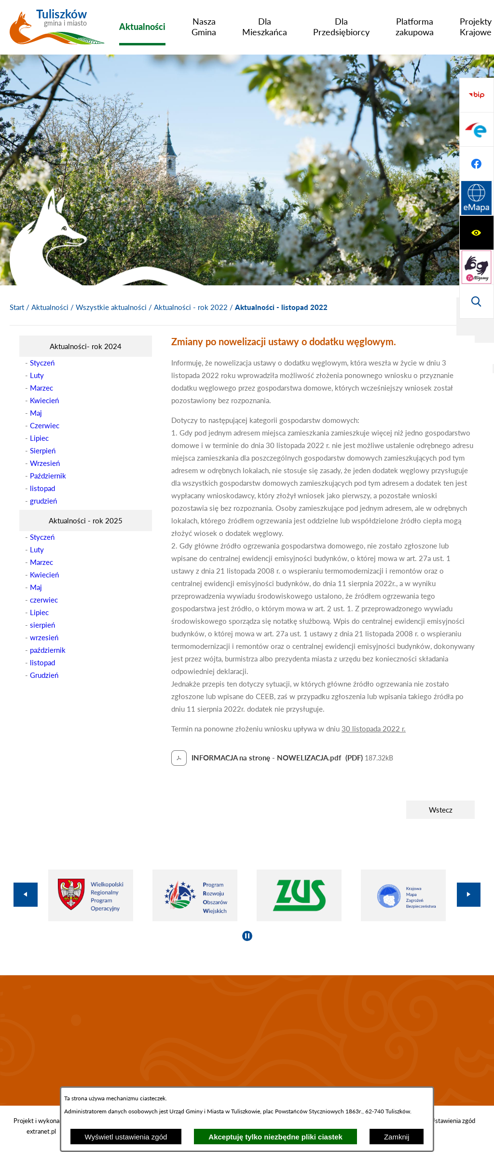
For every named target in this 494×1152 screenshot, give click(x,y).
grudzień (43, 500)
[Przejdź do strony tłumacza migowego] (477, 129)
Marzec (41, 387)
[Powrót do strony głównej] (17, 307)
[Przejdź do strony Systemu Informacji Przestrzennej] (477, 301)
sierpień (42, 624)
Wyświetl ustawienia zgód (126, 1137)
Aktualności (50, 307)
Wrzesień (45, 463)
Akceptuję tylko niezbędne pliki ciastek (275, 1137)
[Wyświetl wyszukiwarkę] (477, 164)
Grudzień (44, 675)
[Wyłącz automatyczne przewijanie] (247, 936)
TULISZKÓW (247, 1040)
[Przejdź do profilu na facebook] (477, 267)
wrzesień (44, 637)
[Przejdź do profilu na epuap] (477, 233)
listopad (42, 488)
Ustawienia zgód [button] (452, 1120)
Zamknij (397, 1137)
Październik (48, 475)
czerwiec (44, 599)
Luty (37, 375)
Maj (36, 412)
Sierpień (42, 450)
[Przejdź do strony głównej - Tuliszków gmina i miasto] (57, 30)
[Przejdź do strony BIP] (477, 198)
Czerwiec (44, 425)
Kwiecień (44, 400)
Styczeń (42, 362)
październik (48, 650)
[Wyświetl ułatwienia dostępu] (477, 95)
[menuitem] (142, 26)
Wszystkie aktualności (111, 307)
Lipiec (39, 438)
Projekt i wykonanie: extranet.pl (41, 1126)
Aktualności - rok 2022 (191, 307)
